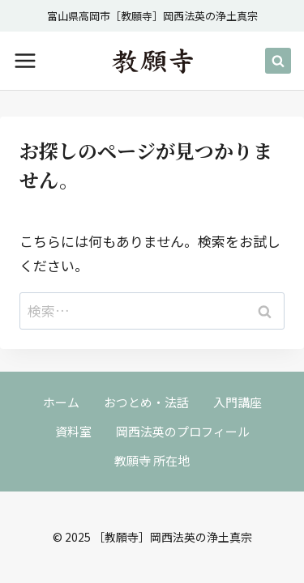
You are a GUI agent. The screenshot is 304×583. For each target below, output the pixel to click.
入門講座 (237, 402)
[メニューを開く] (25, 61)
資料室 (73, 431)
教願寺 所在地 (152, 460)
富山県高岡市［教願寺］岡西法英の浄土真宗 (152, 15)
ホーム (61, 402)
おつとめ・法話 (146, 402)
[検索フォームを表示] (278, 61)
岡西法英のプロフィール (183, 431)
